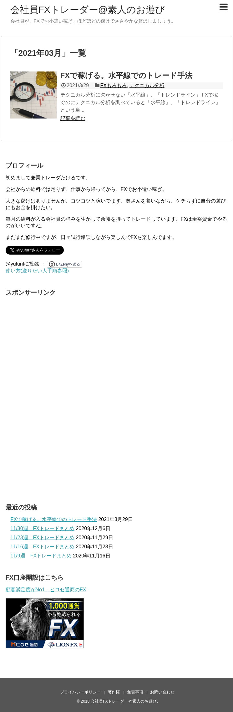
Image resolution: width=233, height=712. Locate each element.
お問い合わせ (162, 692)
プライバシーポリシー (80, 692)
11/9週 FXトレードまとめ (41, 555)
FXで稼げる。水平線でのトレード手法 (126, 75)
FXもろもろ (113, 85)
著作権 (114, 692)
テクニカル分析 (147, 85)
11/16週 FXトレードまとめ (42, 546)
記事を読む (72, 118)
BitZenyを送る (68, 264)
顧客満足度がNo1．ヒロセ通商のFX (46, 589)
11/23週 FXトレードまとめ (42, 537)
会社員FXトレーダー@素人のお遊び (87, 9)
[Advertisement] (52, 394)
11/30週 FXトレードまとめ (42, 528)
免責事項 (135, 692)
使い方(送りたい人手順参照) (37, 270)
